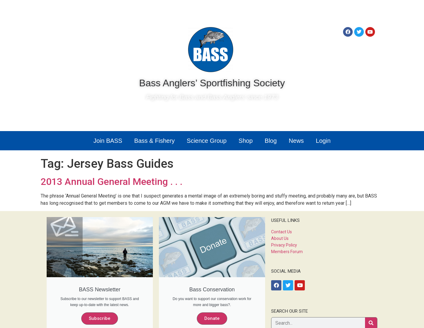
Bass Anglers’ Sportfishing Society (212, 83)
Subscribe (99, 318)
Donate (212, 318)
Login (323, 140)
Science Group (207, 140)
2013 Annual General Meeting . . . (111, 181)
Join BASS (107, 140)
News (296, 140)
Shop (246, 140)
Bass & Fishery (154, 140)
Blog (271, 140)
